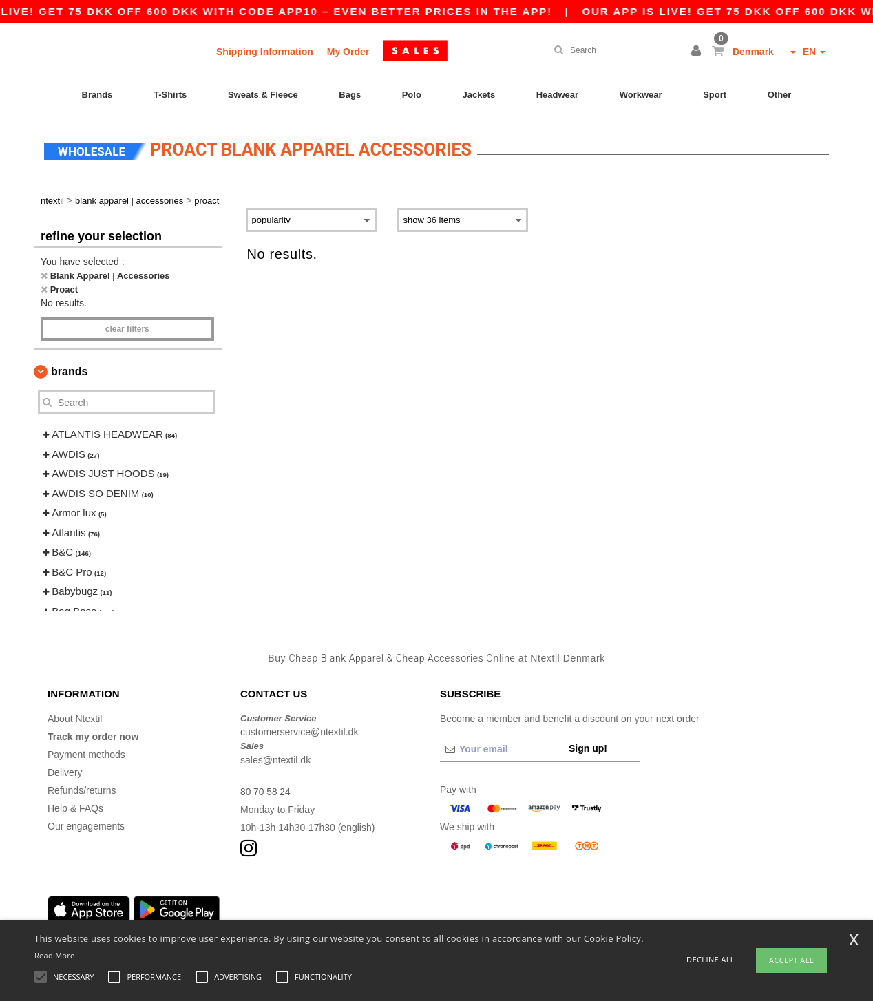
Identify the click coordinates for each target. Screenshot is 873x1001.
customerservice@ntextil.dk (299, 729)
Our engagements (86, 822)
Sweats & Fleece (263, 94)
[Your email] (500, 745)
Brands (97, 94)
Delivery (65, 769)
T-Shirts (170, 94)
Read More (54, 955)
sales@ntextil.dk (275, 756)
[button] (698, 51)
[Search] (614, 50)
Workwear (641, 94)
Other (780, 94)
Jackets (478, 94)
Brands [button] (69, 369)
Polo (411, 94)
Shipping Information (264, 51)
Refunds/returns (82, 786)
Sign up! (588, 744)
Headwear (557, 94)
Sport (714, 94)
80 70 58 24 (265, 788)
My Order (348, 51)
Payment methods (86, 751)
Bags (350, 94)
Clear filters (127, 326)
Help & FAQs (75, 804)
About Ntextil (75, 715)
